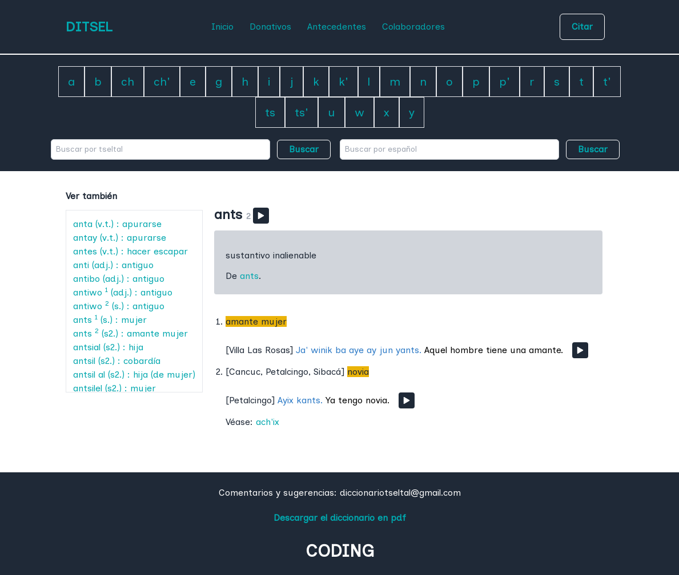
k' (343, 81)
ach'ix (267, 421)
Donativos (270, 26)
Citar (582, 26)
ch (127, 81)
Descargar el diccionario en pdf (340, 517)
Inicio (222, 26)
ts (270, 112)
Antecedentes (336, 26)
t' (607, 81)
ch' (162, 81)
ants (249, 275)
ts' (301, 112)
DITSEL (89, 26)
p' (504, 81)
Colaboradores (413, 26)
